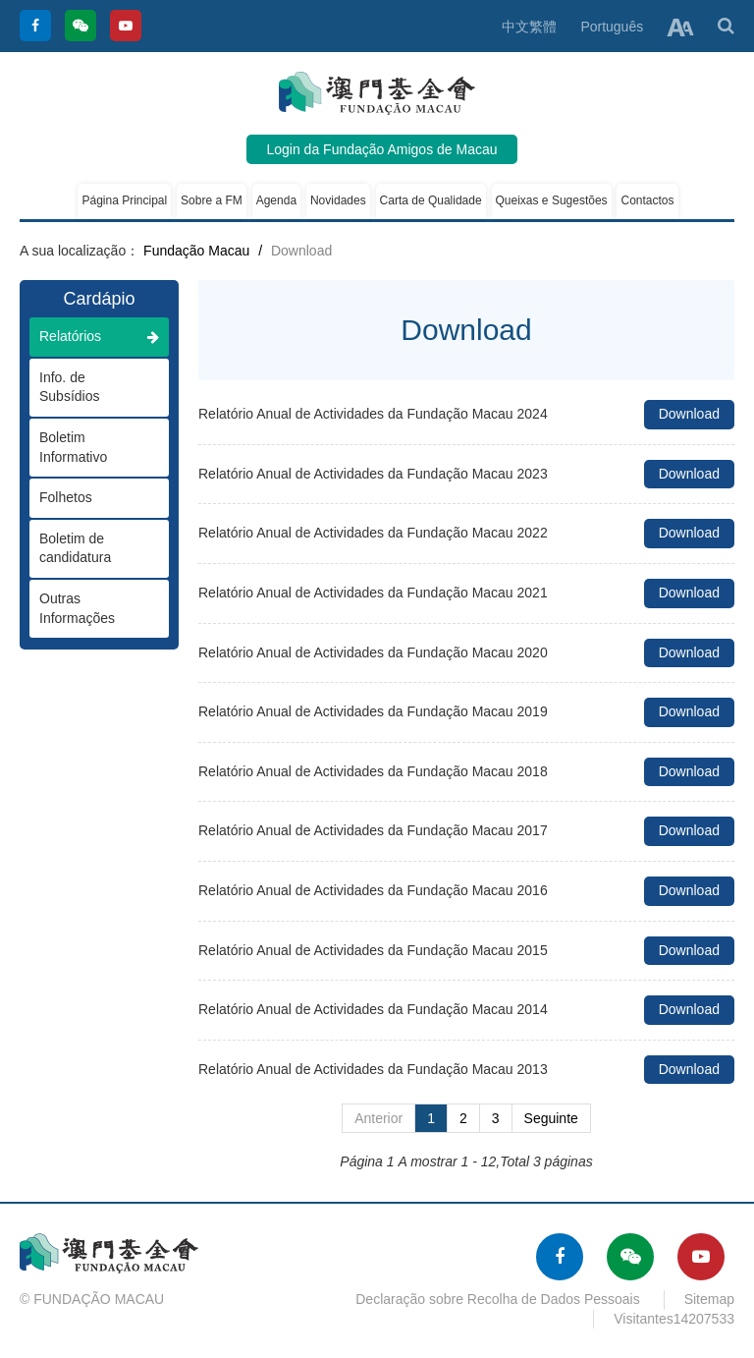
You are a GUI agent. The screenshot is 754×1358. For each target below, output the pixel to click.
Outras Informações (89, 608)
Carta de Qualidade (431, 200)
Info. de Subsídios (89, 387)
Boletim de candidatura (89, 548)
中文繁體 (529, 26)
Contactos (646, 200)
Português (611, 26)
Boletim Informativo (89, 447)
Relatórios (99, 336)
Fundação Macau (196, 250)
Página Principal (124, 200)
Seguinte (551, 1118)
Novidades (338, 200)
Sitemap (709, 1299)
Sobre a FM (211, 200)
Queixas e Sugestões (552, 200)
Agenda (276, 200)
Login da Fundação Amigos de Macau (381, 149)
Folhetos (89, 497)
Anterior (378, 1118)
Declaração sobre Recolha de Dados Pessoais (497, 1299)
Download (689, 414)
